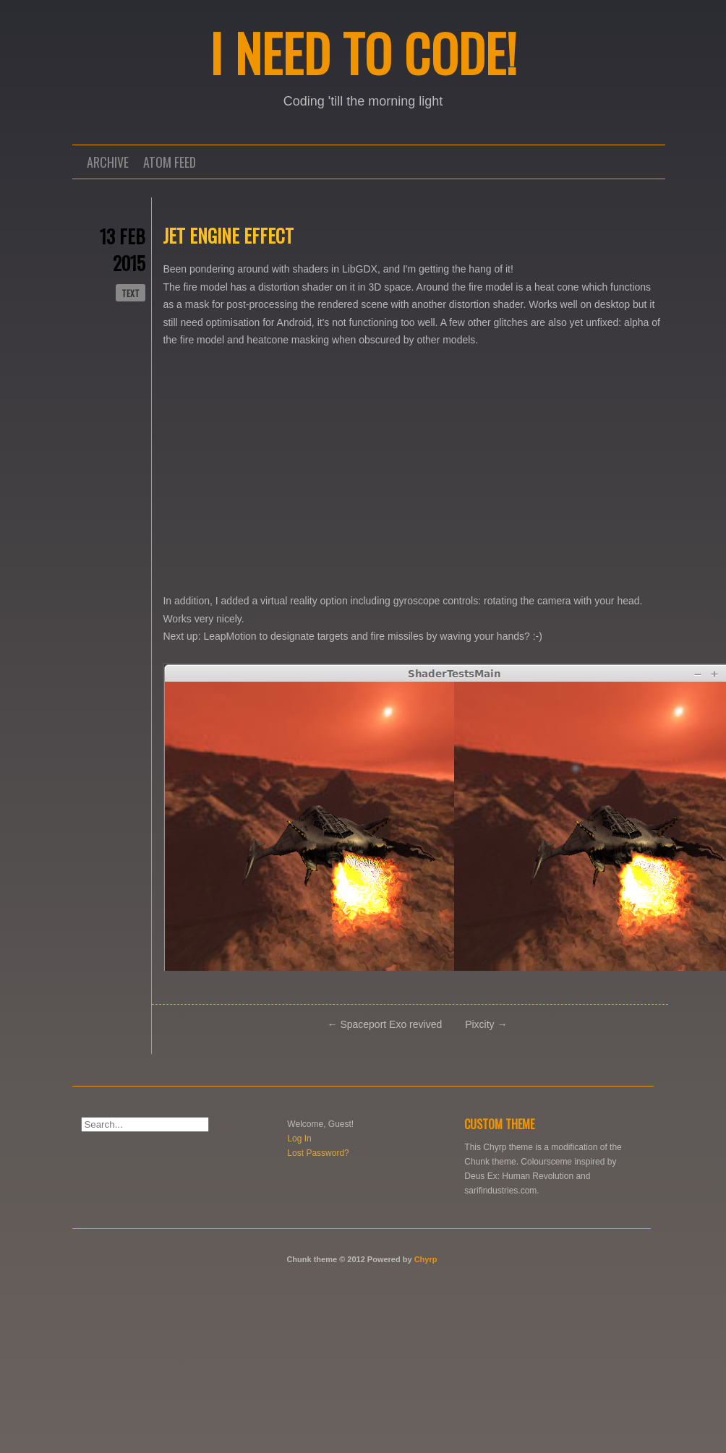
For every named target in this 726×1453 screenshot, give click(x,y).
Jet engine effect (228, 235)
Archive (108, 162)
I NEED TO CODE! (363, 52)
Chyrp (425, 1259)
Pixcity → (486, 1024)
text (130, 293)
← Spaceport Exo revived (385, 1024)
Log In (299, 1138)
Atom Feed (169, 162)
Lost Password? (318, 1153)
